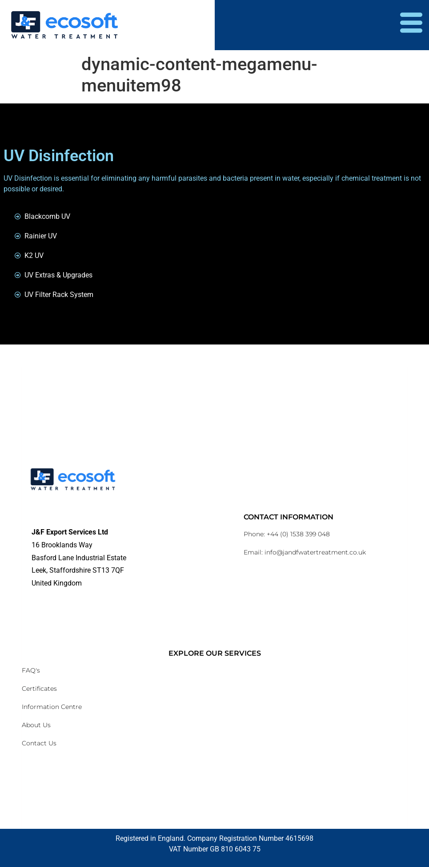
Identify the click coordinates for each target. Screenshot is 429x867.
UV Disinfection (59, 155)
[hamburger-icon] (411, 25)
